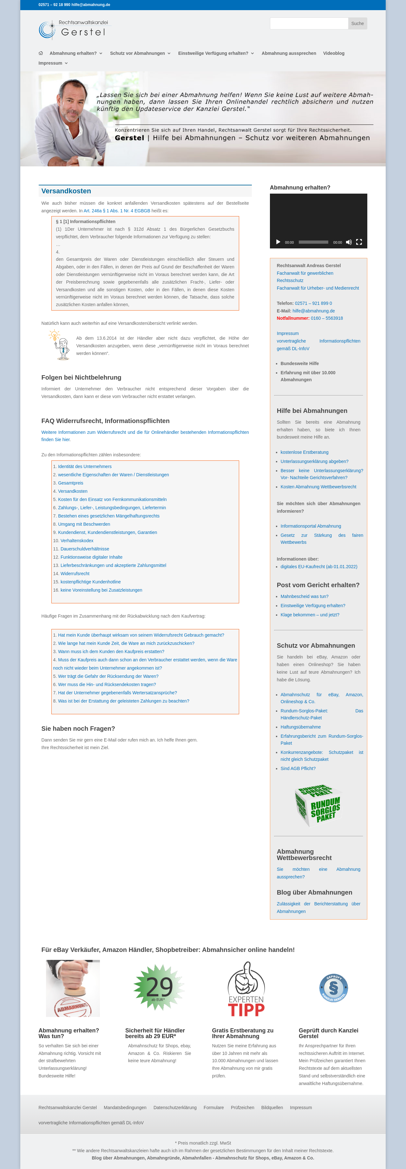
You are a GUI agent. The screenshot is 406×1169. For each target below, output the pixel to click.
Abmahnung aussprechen (289, 53)
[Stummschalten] (349, 242)
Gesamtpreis (70, 482)
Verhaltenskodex (77, 540)
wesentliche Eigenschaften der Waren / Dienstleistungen (113, 474)
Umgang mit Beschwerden (84, 524)
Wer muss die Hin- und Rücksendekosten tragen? (107, 684)
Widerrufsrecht (75, 573)
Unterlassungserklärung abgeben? (315, 461)
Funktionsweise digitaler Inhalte (91, 557)
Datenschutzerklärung (175, 1107)
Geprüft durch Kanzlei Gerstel (328, 1033)
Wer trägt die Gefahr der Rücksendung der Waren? (108, 676)
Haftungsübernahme (301, 726)
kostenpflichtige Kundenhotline (91, 581)
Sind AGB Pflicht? (298, 768)
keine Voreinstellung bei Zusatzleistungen (101, 590)
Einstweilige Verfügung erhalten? (213, 53)
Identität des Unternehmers (85, 466)
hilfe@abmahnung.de (314, 310)
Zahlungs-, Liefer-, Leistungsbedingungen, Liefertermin (112, 507)
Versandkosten (73, 491)
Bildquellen (272, 1107)
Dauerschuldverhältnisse (85, 548)
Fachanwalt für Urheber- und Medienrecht (318, 288)
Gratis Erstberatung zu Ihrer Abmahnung (242, 1033)
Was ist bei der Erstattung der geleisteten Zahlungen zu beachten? (123, 700)
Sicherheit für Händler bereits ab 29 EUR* (155, 1033)
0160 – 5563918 (327, 318)
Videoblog (333, 53)
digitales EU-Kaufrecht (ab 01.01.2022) (319, 566)
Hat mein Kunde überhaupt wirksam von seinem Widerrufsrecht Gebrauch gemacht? (141, 635)
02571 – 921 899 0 (313, 303)
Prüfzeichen (242, 1107)
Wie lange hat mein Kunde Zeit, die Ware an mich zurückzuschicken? (126, 643)
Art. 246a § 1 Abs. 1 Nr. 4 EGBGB (117, 210)
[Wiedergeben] (278, 242)
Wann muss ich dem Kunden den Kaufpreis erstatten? (111, 651)
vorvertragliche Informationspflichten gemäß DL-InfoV (91, 1123)
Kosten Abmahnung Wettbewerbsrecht (319, 486)
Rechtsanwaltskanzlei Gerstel (68, 1107)
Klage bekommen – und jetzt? (310, 614)
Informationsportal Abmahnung (311, 526)
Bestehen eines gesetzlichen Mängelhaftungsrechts (109, 515)
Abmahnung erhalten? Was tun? (69, 1033)
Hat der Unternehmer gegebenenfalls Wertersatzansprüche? (117, 692)
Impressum (50, 63)
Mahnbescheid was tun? (305, 596)
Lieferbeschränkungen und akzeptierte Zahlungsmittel (113, 565)
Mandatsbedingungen (125, 1107)
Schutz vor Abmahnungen (137, 53)
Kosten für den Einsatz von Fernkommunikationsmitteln (112, 499)
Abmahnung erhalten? (73, 53)
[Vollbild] (359, 242)
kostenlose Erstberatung (305, 452)
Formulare (214, 1107)
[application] (319, 221)
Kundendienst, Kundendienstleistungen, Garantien (107, 532)
